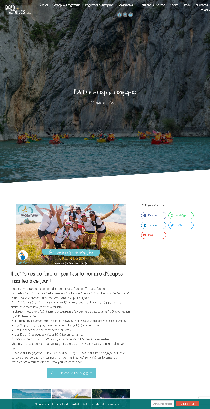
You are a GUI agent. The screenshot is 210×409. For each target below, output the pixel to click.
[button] (153, 215)
